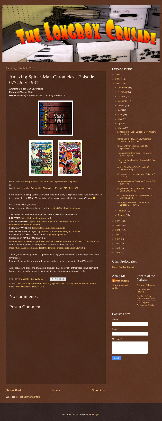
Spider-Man (14, 286)
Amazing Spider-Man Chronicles (58, 283)
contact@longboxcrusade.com (66, 208)
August (121, 105)
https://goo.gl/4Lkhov (57, 234)
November (123, 92)
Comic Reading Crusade (123, 267)
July (120, 110)
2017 (118, 248)
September (123, 101)
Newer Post (13, 390)
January (122, 215)
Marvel (77, 283)
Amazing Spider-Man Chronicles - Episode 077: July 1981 (49, 181)
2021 (118, 230)
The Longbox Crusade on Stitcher (146, 303)
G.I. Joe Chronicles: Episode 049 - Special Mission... (133, 147)
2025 (118, 79)
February (122, 211)
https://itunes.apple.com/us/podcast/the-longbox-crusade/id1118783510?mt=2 (47, 248)
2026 (118, 74)
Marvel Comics (89, 283)
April (120, 123)
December (123, 87)
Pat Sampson (122, 281)
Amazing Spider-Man (32, 283)
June (120, 114)
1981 (19, 283)
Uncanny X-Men (28, 286)
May (120, 119)
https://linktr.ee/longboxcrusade (36, 218)
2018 (118, 243)
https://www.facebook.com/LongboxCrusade (58, 231)
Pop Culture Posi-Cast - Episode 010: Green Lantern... (134, 196)
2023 (118, 221)
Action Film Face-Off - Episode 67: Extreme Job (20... (133, 168)
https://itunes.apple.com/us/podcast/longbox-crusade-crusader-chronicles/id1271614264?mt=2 (55, 241)
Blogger (95, 414)
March (121, 128)
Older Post (99, 390)
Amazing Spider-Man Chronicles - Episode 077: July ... (133, 203)
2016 (118, 252)
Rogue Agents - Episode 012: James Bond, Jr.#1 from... (134, 189)
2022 (118, 225)
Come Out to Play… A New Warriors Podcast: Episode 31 (134, 140)
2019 (118, 239)
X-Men (40, 286)
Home (56, 390)
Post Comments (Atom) (30, 397)
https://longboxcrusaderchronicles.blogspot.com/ (52, 221)
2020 (118, 234)
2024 (118, 83)
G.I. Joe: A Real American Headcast (146, 297)
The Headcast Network (143, 290)
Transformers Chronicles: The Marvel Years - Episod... (134, 154)
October (122, 96)
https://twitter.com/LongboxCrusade (47, 228)
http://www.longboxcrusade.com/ (25, 224)
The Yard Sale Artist (146, 285)
